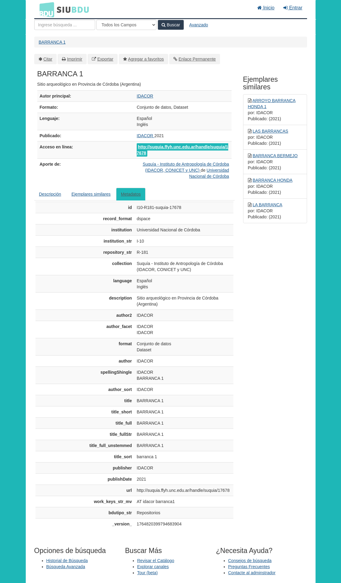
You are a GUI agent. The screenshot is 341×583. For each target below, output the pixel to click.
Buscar (171, 24)
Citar (47, 59)
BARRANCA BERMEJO (275, 155)
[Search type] (126, 25)
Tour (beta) (147, 572)
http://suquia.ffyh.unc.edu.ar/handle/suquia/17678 (182, 149)
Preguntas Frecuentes (249, 566)
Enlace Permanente (197, 59)
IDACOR (145, 96)
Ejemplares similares (91, 194)
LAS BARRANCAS (270, 131)
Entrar (292, 7)
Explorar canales (153, 566)
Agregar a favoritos (146, 59)
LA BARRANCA (267, 204)
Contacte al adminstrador (252, 572)
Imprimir (74, 59)
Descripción (50, 194)
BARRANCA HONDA (272, 180)
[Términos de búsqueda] (64, 25)
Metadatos (131, 194)
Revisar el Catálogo (155, 560)
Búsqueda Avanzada (65, 566)
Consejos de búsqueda (250, 560)
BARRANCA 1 (52, 42)
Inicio (266, 7)
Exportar (105, 59)
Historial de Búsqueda (67, 560)
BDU (45, 9)
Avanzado (198, 24)
